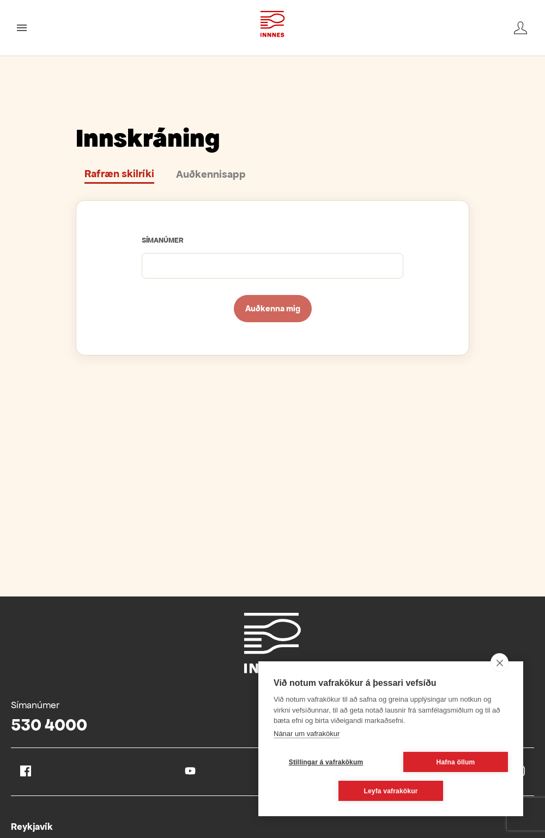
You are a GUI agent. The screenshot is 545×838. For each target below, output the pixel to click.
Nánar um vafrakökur (307, 734)
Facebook (25, 770)
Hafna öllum (456, 762)
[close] (499, 662)
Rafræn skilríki (119, 173)
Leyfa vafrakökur (390, 791)
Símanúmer (163, 240)
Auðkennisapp (211, 174)
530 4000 (49, 724)
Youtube (190, 770)
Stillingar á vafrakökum (326, 762)
